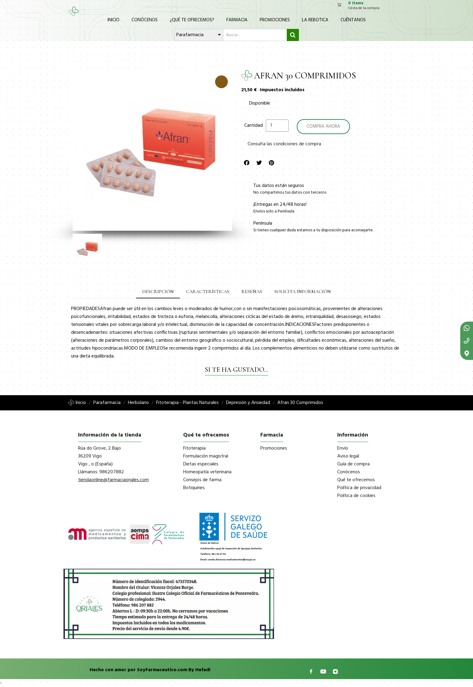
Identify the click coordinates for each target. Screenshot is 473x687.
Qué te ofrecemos (356, 480)
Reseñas (252, 291)
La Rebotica (315, 20)
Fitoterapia (194, 448)
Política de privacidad (359, 488)
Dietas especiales (200, 464)
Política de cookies (356, 496)
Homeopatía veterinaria (207, 472)
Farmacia (237, 20)
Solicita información (302, 291)
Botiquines (194, 488)
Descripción (158, 291)
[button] (77, 151)
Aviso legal (348, 456)
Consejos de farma (202, 480)
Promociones (275, 20)
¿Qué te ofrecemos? (192, 20)
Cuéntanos (353, 20)
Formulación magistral (205, 456)
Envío (342, 448)
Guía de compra (353, 464)
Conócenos (145, 20)
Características (207, 291)
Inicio (113, 20)
